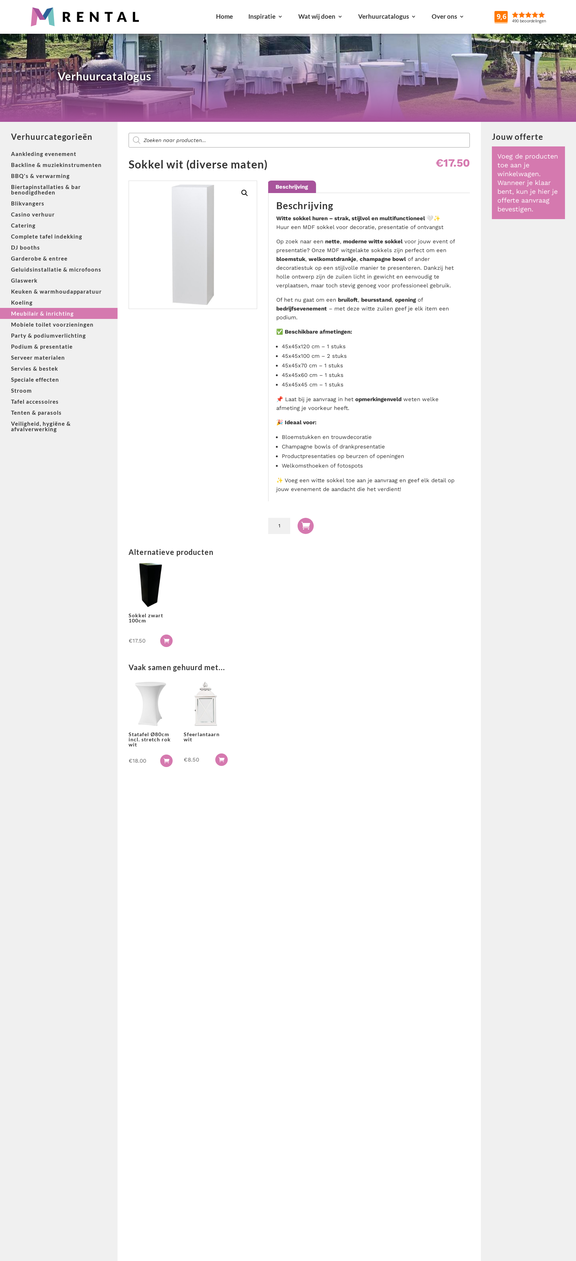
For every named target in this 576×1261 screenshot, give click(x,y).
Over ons (444, 16)
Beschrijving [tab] (292, 186)
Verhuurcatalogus (383, 16)
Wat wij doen (316, 16)
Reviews (537, 16)
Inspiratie (262, 16)
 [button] (166, 641)
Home (224, 16)
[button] (244, 193)
